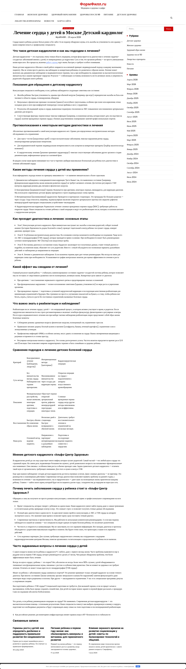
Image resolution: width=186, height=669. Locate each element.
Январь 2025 (132, 149)
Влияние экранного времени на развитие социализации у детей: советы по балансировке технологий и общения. (106, 634)
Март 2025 (131, 140)
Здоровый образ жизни (63, 14)
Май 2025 (131, 130)
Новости (49, 21)
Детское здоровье (127, 14)
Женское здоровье (37, 14)
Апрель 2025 (132, 135)
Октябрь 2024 (133, 163)
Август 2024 (132, 172)
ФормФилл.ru (93, 3)
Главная (19, 14)
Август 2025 (132, 116)
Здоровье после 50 (90, 14)
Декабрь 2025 (132, 98)
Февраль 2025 (133, 144)
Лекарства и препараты (28, 21)
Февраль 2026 (133, 89)
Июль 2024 (131, 177)
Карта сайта (64, 21)
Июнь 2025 (131, 126)
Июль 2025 (131, 121)
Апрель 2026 (132, 79)
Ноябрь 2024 (132, 158)
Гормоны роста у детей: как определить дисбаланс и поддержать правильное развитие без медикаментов (29, 632)
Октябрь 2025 (133, 107)
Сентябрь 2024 (133, 168)
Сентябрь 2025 (133, 112)
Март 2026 (131, 84)
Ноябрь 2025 (132, 103)
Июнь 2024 (132, 181)
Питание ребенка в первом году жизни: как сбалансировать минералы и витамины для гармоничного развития (67, 634)
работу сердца (52, 62)
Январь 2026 (132, 93)
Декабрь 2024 (133, 154)
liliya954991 (61, 37)
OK (138, 666)
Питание (108, 14)
